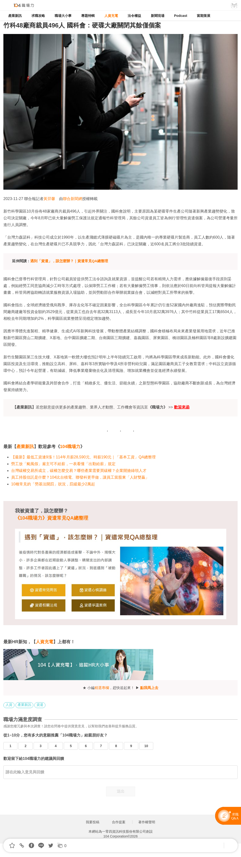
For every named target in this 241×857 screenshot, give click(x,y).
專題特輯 (88, 16)
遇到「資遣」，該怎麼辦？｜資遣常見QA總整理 (69, 261)
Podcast (180, 16)
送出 (120, 791)
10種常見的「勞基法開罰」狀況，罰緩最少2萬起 (53, 484)
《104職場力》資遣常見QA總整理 (51, 518)
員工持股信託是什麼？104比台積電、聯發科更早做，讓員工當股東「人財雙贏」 (80, 477)
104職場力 (70, 446)
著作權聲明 (146, 822)
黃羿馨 (49, 199)
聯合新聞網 (72, 199)
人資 (9, 705)
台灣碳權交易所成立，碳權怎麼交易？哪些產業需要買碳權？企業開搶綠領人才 (78, 471)
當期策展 (203, 16)
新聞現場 (157, 16)
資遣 (40, 705)
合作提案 (118, 822)
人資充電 (111, 16)
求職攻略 (38, 16)
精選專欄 (102, 688)
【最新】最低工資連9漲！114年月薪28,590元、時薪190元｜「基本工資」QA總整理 (83, 457)
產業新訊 (15, 16)
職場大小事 (63, 16)
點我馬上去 (149, 688)
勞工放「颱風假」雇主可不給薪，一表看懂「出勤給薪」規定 (63, 464)
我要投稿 (92, 822)
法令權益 (134, 16)
